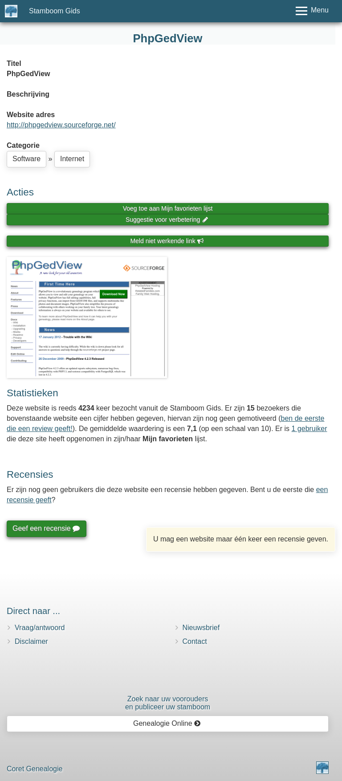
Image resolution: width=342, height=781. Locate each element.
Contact (195, 641)
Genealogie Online (167, 723)
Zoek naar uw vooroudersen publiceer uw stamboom (167, 703)
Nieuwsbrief (201, 627)
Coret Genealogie (34, 769)
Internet (72, 159)
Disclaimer (31, 641)
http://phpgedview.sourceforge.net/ (61, 125)
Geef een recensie (45, 528)
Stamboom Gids (54, 11)
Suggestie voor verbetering (167, 219)
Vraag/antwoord (40, 627)
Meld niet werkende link (167, 240)
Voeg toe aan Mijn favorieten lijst (168, 208)
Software (26, 159)
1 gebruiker (309, 428)
